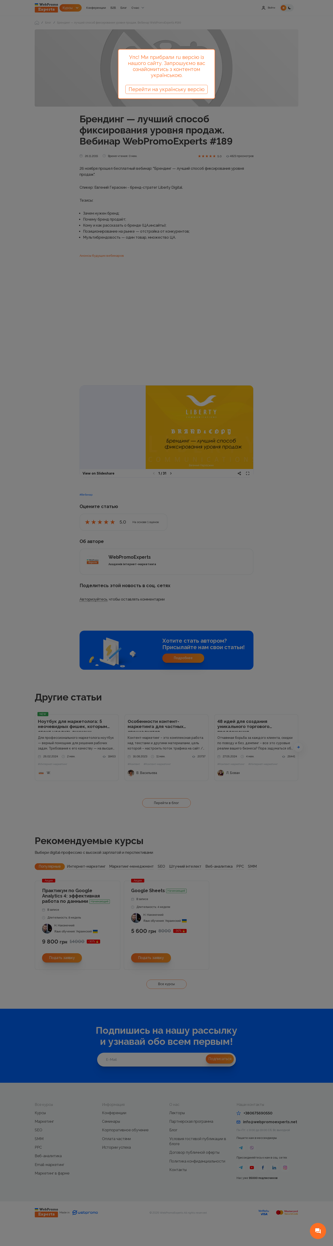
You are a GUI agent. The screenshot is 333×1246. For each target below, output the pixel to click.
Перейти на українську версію (166, 89)
